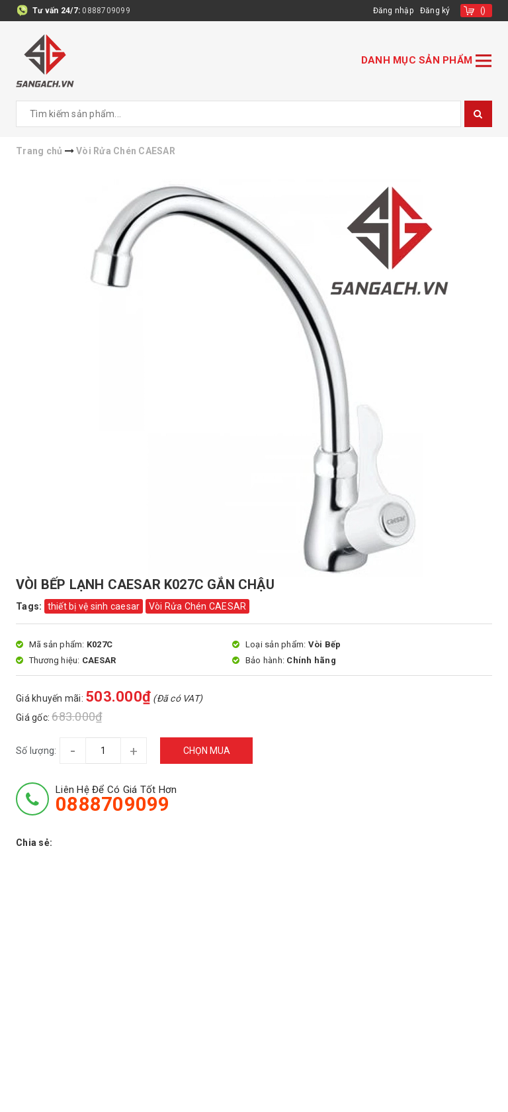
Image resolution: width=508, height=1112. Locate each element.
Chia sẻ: (34, 842)
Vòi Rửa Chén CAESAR (198, 606)
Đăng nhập (393, 10)
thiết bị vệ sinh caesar (94, 606)
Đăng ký (435, 10)
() (483, 10)
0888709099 (106, 10)
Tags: (30, 606)
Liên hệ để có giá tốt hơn (116, 799)
